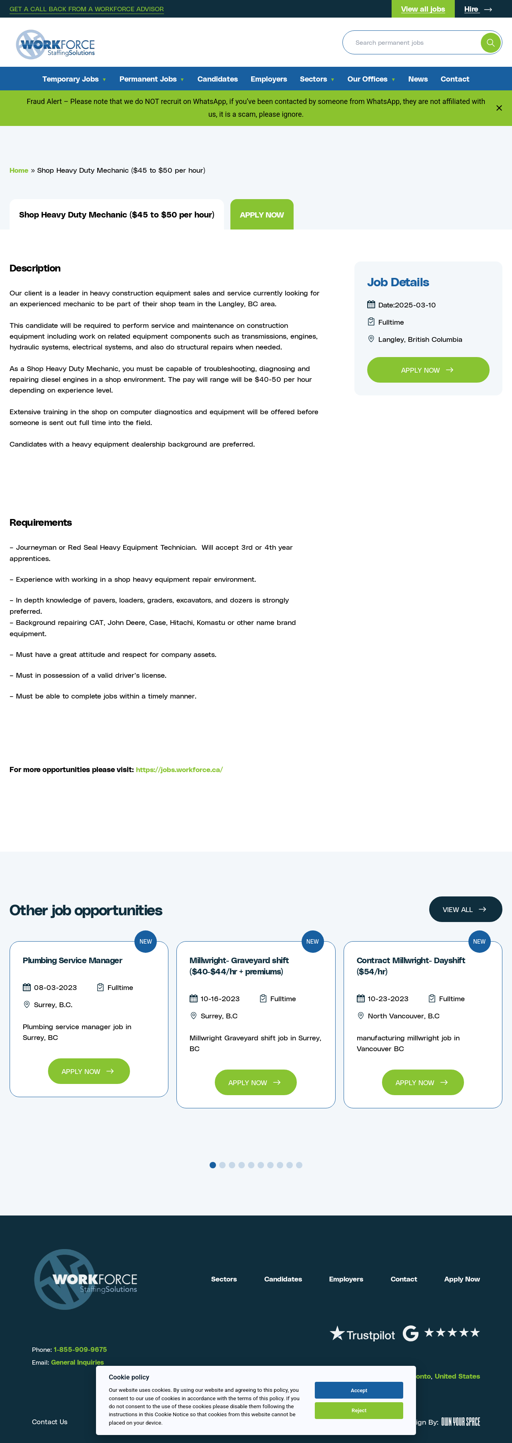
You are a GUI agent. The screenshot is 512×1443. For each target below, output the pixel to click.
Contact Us (50, 1421)
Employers (269, 78)
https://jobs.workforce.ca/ (182, 769)
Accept (359, 1390)
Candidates (218, 78)
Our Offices (368, 78)
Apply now (264, 214)
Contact (455, 78)
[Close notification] (499, 108)
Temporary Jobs (70, 78)
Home (20, 170)
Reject (359, 1410)
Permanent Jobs (148, 78)
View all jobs (423, 8)
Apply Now (461, 1278)
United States (455, 1375)
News (418, 78)
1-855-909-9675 (79, 1349)
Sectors (313, 78)
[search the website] (491, 43)
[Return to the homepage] (55, 42)
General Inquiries (77, 1362)
